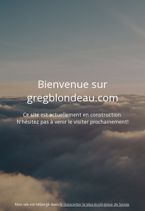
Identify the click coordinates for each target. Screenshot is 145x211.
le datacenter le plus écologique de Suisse (94, 204)
